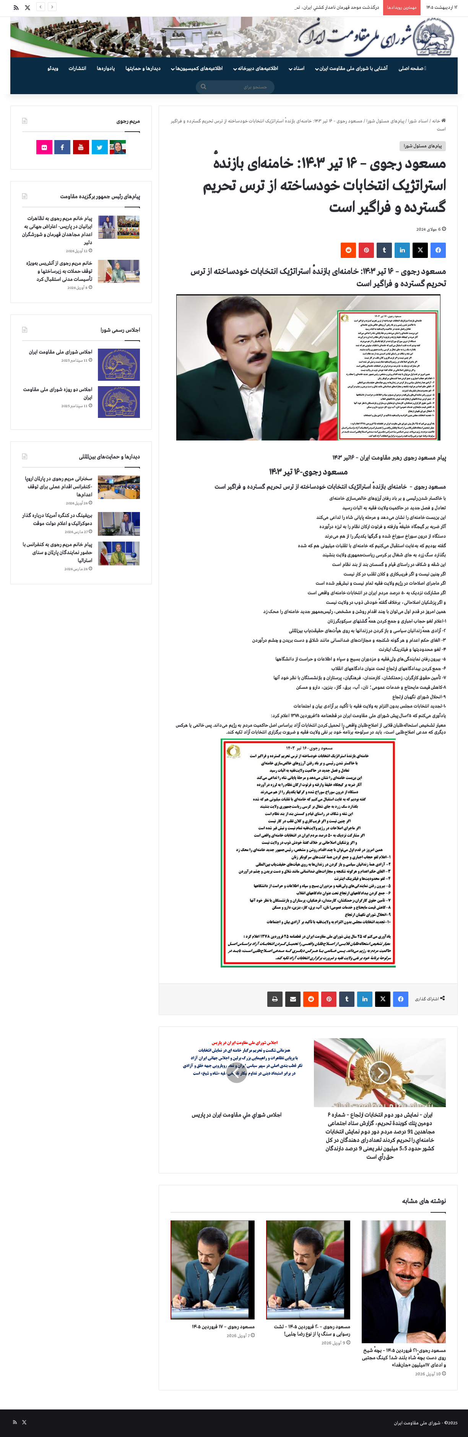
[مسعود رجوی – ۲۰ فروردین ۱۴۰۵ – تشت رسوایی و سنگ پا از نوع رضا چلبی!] (308, 1270)
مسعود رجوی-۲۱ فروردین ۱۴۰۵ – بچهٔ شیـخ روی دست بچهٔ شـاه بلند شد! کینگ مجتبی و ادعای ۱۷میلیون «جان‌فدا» (404, 1357)
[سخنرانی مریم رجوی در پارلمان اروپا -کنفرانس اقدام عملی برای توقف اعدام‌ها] (119, 487)
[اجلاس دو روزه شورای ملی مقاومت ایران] (119, 402)
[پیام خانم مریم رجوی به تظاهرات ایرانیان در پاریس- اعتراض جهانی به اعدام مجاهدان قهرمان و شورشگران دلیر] (119, 226)
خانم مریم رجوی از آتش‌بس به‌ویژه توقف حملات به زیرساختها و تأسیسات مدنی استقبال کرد (59, 271)
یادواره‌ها (106, 68)
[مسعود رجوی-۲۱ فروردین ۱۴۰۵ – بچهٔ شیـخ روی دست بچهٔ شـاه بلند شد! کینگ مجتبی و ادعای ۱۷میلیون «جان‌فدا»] (404, 1281)
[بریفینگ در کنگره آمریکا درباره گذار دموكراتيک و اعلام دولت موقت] (119, 524)
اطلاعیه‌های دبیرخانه (258, 68)
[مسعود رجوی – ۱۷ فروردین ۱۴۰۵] (213, 1270)
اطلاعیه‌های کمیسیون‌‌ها (199, 68)
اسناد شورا (418, 121)
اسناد (298, 68)
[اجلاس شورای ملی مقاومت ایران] (119, 364)
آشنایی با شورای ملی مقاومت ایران (353, 68)
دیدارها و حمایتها (143, 68)
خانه (439, 121)
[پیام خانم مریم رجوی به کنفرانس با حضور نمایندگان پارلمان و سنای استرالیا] (119, 553)
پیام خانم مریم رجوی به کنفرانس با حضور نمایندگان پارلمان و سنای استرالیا (57, 553)
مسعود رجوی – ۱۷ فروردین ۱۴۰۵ (223, 1327)
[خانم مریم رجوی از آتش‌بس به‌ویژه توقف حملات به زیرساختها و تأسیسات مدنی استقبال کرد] (119, 271)
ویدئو (52, 68)
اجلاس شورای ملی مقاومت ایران (60, 352)
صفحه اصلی (412, 68)
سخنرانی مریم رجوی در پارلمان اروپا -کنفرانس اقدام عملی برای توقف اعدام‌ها (58, 487)
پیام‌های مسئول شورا (385, 121)
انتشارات (77, 68)
